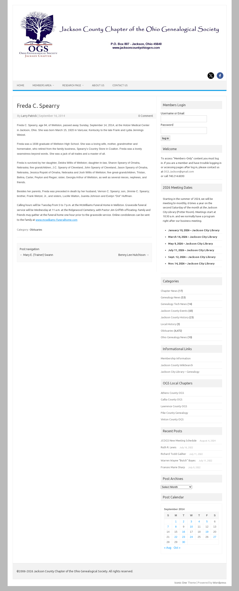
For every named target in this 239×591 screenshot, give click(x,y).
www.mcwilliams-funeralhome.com (56, 219)
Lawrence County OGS (174, 406)
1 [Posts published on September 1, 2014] (176, 521)
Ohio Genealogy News (174, 337)
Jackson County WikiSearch (177, 365)
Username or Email (172, 113)
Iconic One (181, 582)
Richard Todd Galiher (173, 453)
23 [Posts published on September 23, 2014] (183, 536)
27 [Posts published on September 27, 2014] (214, 536)
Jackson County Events (174, 310)
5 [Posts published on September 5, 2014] (207, 521)
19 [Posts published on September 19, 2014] (206, 531)
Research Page (71, 85)
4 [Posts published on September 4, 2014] (199, 521)
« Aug (167, 547)
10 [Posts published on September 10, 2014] (191, 526)
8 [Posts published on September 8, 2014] (176, 526)
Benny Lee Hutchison (133, 254)
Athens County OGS (172, 392)
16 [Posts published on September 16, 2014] (183, 531)
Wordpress (219, 582)
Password (167, 124)
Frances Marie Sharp (173, 467)
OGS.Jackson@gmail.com (179, 171)
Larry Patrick (29, 115)
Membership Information (176, 358)
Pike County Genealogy (174, 412)
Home (20, 85)
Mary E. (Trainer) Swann (36, 254)
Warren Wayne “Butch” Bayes (178, 460)
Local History (168, 324)
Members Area (42, 85)
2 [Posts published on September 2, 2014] (183, 521)
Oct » (177, 547)
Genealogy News (171, 297)
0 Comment (145, 115)
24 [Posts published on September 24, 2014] (191, 536)
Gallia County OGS (171, 399)
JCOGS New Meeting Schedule (179, 440)
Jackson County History (175, 317)
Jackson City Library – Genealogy (180, 371)
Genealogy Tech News (174, 303)
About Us (98, 85)
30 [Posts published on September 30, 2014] (183, 542)
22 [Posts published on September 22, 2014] (175, 536)
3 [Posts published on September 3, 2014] (191, 521)
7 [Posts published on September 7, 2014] (168, 526)
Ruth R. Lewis (168, 447)
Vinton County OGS (172, 419)
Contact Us (119, 85)
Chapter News (169, 290)
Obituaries (36, 229)
